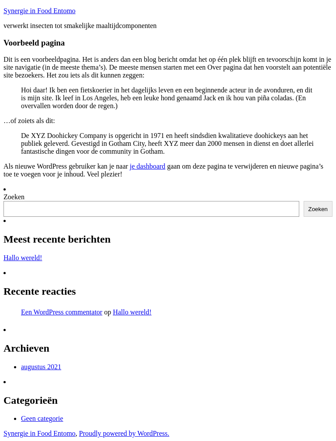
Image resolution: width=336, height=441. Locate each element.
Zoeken (14, 197)
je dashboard (147, 166)
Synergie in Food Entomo (40, 10)
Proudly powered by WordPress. (124, 433)
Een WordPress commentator (61, 312)
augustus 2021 (41, 366)
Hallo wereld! (23, 257)
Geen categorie (42, 418)
